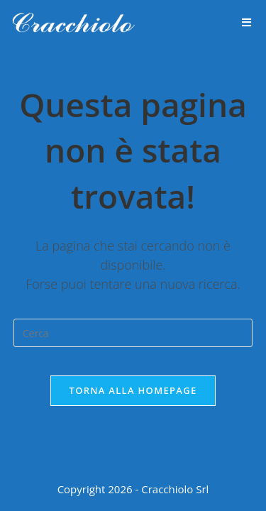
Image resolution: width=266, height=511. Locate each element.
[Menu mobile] (247, 23)
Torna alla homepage (133, 390)
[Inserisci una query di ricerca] (133, 333)
